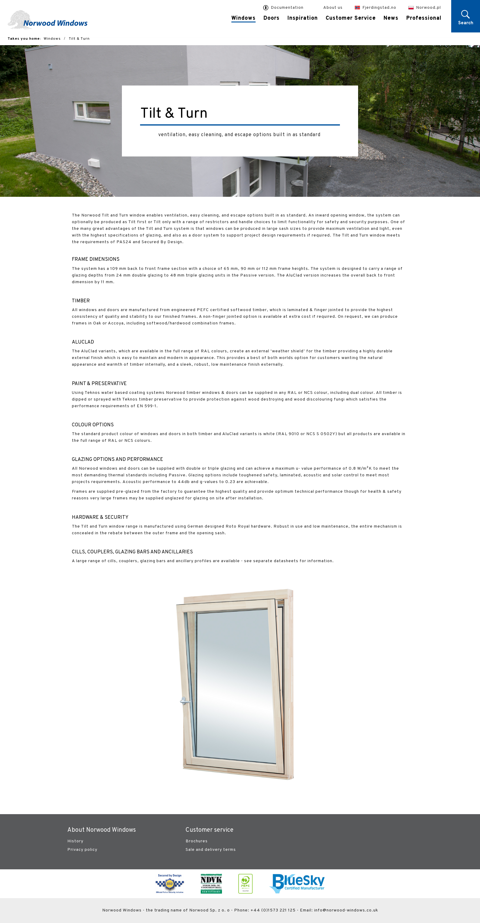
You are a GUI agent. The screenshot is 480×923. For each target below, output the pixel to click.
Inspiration (302, 18)
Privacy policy (82, 849)
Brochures (197, 841)
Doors (271, 18)
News (391, 18)
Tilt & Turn (79, 38)
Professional (423, 18)
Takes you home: (24, 38)
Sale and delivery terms (211, 849)
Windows (243, 18)
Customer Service (351, 18)
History (75, 841)
